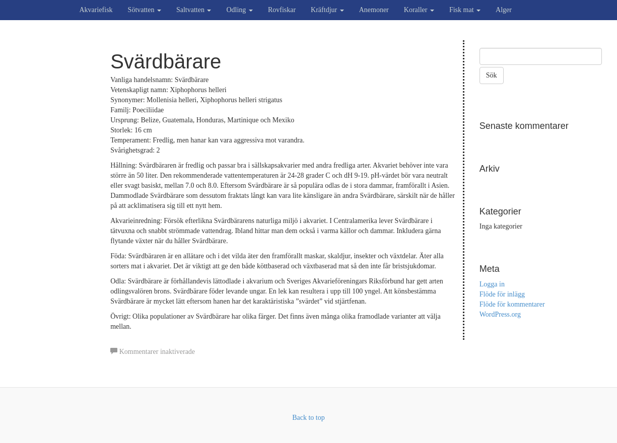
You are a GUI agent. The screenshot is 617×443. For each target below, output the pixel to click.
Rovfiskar (282, 10)
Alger (504, 10)
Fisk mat (465, 10)
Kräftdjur (327, 10)
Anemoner (374, 10)
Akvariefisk (96, 10)
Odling (239, 10)
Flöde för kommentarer (512, 304)
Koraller (419, 10)
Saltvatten (194, 10)
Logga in (492, 284)
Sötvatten (144, 10)
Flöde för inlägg (502, 294)
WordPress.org (500, 314)
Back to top (308, 417)
